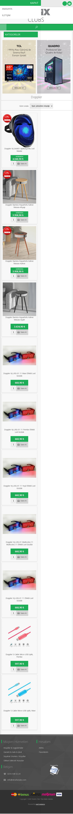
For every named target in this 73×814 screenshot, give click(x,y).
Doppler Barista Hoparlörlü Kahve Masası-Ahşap (19, 206)
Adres (41, 748)
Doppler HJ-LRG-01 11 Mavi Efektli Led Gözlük (19, 374)
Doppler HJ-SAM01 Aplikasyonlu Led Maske (19, 149)
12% (6, 116)
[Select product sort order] (41, 106)
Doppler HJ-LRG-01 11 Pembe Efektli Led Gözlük (19, 431)
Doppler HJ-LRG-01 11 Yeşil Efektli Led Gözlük (19, 487)
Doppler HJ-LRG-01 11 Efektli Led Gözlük (19, 599)
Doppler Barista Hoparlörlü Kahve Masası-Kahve (19, 262)
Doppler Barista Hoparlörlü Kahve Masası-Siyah (19, 318)
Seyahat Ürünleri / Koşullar (15, 756)
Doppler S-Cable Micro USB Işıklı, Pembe (19, 656)
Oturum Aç (64, 3)
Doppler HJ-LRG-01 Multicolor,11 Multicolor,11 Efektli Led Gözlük (19, 543)
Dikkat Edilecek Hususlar (14, 761)
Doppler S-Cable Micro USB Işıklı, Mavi (19, 711)
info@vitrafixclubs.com (16, 780)
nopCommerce (40, 805)
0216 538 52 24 (13, 774)
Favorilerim (43, 752)
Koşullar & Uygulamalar (13, 748)
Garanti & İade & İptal (13, 752)
